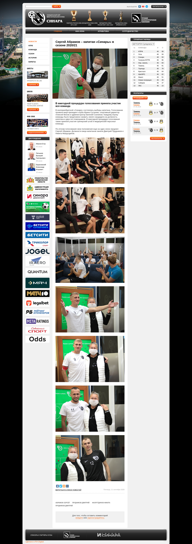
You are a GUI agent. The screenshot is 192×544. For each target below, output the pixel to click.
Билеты (32, 62)
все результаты (157, 138)
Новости (32, 41)
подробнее (32, 84)
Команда (32, 50)
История (32, 58)
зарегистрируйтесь (95, 518)
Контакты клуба (158, 6)
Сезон (31, 54)
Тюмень (137, 103)
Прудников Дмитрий (81, 503)
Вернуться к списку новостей (68, 490)
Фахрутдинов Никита (101, 503)
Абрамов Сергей (63, 503)
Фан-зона (79, 31)
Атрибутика (103, 31)
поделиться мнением (36, 132)
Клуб (30, 45)
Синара (137, 105)
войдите (79, 518)
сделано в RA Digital (35, 542)
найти (56, 6)
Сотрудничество (130, 31)
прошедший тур (140, 98)
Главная (58, 31)
